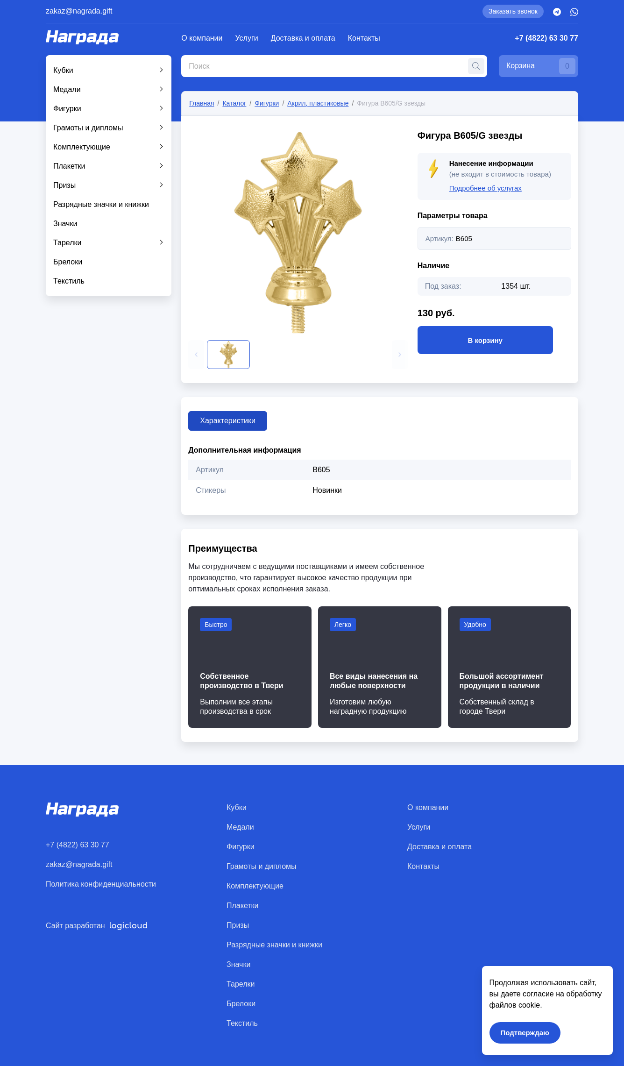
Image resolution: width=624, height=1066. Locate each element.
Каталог (234, 103)
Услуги (246, 38)
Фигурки (67, 109)
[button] (196, 354)
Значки (65, 223)
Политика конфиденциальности (101, 884)
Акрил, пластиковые (317, 103)
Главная (201, 103)
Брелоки (67, 262)
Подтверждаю (525, 1033)
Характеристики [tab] (227, 421)
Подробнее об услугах (485, 188)
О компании (201, 38)
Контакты (364, 38)
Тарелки (67, 243)
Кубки (63, 70)
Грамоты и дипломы (88, 128)
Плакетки (69, 166)
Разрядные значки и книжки (101, 204)
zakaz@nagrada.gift (79, 11)
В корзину (485, 340)
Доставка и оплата (303, 38)
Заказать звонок (513, 11)
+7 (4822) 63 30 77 (546, 38)
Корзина (540, 66)
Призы (64, 185)
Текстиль (69, 281)
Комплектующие (81, 147)
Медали (67, 89)
